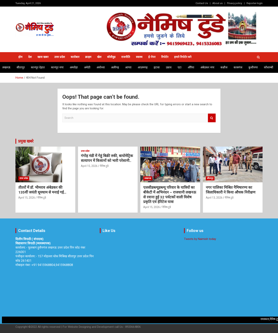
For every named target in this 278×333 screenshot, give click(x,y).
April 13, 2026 (214, 197)
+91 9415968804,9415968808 (52, 265)
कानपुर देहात (38, 67)
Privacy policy (234, 3)
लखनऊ (6, 67)
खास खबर (42, 57)
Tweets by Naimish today (200, 239)
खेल (99, 57)
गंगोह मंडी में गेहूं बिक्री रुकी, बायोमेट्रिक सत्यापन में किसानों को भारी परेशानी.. (107, 158)
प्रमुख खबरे (25, 141)
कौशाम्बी (268, 67)
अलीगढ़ (115, 67)
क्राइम (88, 57)
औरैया (191, 67)
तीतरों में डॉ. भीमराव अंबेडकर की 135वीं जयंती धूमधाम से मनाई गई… (42, 190)
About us (217, 3)
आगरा (128, 67)
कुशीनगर (253, 67)
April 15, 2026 (26, 197)
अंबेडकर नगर (207, 67)
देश (30, 57)
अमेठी (87, 67)
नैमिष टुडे (41, 197)
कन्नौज (223, 67)
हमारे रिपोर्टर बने (182, 57)
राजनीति (125, 57)
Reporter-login (255, 3)
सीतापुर (21, 67)
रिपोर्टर (164, 57)
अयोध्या (101, 67)
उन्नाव (168, 67)
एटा (179, 67)
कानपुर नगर (57, 67)
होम (20, 57)
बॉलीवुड (111, 57)
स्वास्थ (139, 57)
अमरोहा (74, 67)
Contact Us (202, 3)
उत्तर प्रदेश (59, 57)
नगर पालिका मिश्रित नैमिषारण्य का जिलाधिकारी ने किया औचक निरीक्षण (231, 190)
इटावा (157, 67)
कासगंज (238, 67)
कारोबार (75, 57)
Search (212, 118)
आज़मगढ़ (142, 67)
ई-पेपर (151, 57)
